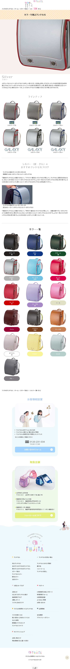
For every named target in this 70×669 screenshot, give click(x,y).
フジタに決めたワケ (18, 603)
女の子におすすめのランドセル (21, 567)
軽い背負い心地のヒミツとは (20, 618)
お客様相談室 (41, 598)
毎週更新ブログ (17, 598)
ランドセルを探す (61, 667)
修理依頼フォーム (42, 595)
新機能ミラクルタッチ (18, 623)
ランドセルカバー (17, 575)
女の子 (53, 3)
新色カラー (15, 577)
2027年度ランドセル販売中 (40, 6)
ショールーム (26, 667)
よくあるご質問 (41, 600)
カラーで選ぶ (24, 9)
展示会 (43, 667)
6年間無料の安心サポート (45, 592)
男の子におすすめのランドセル (21, 569)
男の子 (57, 3)
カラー (61, 3)
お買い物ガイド (16, 639)
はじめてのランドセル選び (20, 595)
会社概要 (40, 615)
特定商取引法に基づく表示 (20, 641)
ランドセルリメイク (17, 626)
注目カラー (15, 580)
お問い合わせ (41, 603)
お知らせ (14, 592)
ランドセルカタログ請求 (44, 564)
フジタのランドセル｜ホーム (10, 9)
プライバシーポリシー (43, 618)
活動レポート (16, 600)
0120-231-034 (37, 442)
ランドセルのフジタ (35, 660)
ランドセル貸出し (42, 572)
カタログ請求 (8, 667)
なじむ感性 (15, 621)
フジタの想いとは (17, 615)
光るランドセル (16, 564)
